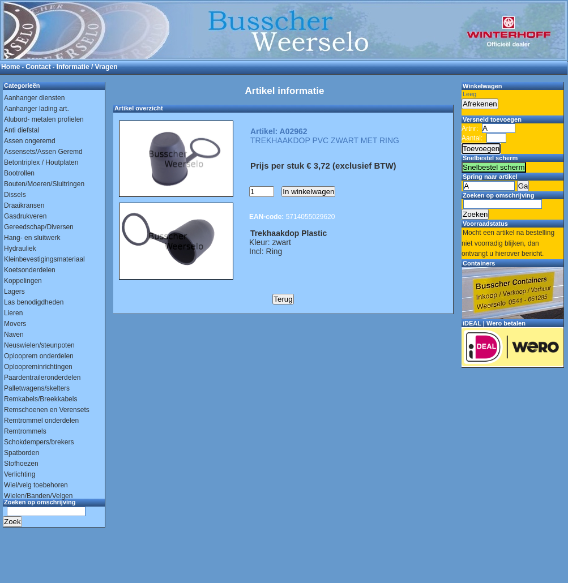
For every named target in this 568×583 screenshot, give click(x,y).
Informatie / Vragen (87, 67)
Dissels (15, 195)
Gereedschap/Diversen (39, 227)
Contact (38, 67)
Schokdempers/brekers (39, 442)
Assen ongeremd (29, 141)
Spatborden (21, 453)
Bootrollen (19, 173)
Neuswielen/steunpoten (39, 345)
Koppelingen (23, 281)
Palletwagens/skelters (37, 388)
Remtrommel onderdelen (41, 421)
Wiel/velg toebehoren (36, 485)
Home (10, 67)
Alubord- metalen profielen (44, 119)
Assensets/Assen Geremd (43, 152)
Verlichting (19, 474)
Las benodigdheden (33, 302)
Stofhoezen (21, 464)
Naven (14, 334)
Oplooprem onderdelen (39, 356)
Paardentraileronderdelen (42, 377)
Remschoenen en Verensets (46, 410)
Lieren (13, 313)
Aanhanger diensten (34, 98)
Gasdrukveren (25, 216)
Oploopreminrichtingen (38, 367)
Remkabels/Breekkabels (40, 399)
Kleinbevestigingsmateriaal (44, 259)
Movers (15, 324)
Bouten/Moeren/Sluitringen (44, 184)
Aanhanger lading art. (36, 109)
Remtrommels (25, 431)
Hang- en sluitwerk (32, 238)
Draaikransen (24, 205)
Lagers (14, 291)
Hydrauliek (20, 248)
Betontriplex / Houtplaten (41, 162)
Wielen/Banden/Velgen (38, 496)
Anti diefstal (21, 130)
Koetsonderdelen (29, 270)
